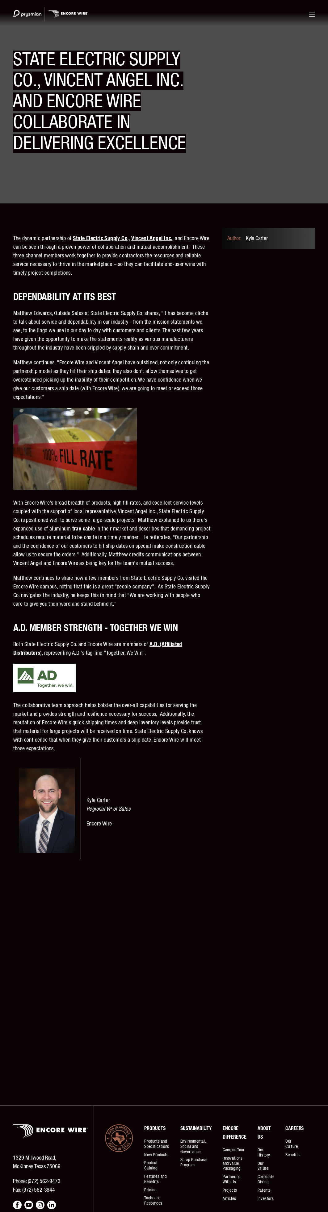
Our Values (263, 1166)
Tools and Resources (153, 1201)
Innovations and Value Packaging (233, 1163)
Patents (264, 1190)
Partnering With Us (232, 1179)
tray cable (83, 529)
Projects (230, 1190)
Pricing (150, 1190)
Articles (229, 1199)
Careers (294, 1128)
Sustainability (196, 1128)
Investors (266, 1199)
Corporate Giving (266, 1179)
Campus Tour (234, 1150)
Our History (264, 1152)
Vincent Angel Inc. (151, 238)
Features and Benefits (155, 1179)
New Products (156, 1155)
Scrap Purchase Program (193, 1162)
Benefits (292, 1155)
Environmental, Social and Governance (193, 1146)
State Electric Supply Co (100, 238)
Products (154, 1128)
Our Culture (291, 1144)
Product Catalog (151, 1165)
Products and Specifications (156, 1144)
